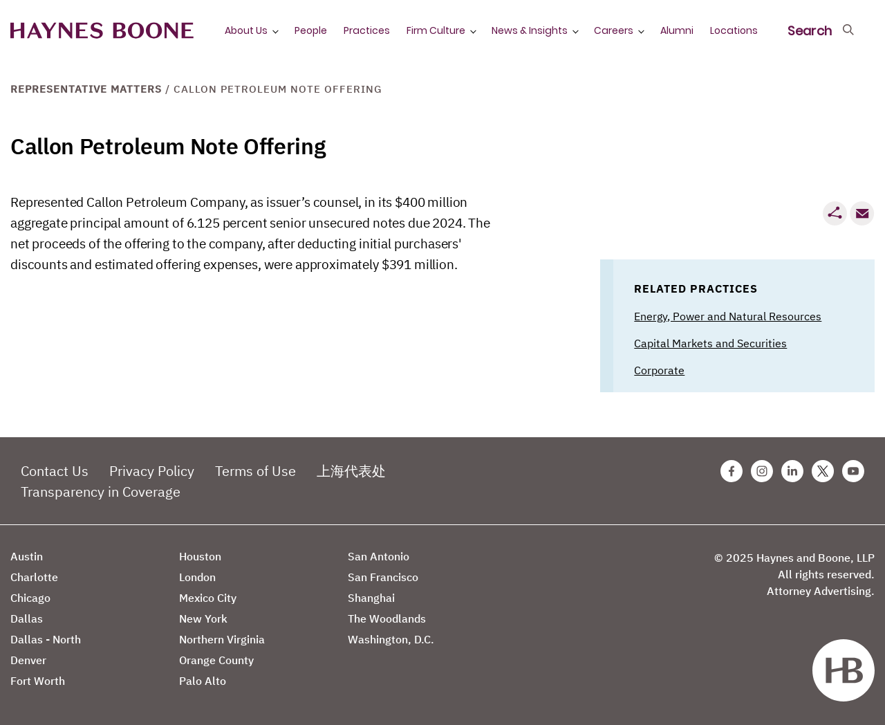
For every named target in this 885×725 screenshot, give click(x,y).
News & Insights (530, 30)
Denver (28, 660)
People (311, 30)
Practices (367, 30)
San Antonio (378, 556)
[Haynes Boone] (102, 30)
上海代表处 (351, 470)
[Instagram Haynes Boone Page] (762, 471)
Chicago (30, 598)
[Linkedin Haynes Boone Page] (792, 471)
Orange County (216, 660)
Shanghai (371, 598)
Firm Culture (436, 30)
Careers (613, 30)
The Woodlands (387, 618)
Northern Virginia (222, 639)
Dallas (26, 618)
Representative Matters (86, 88)
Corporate (659, 370)
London (197, 577)
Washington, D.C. (391, 639)
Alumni (676, 30)
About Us (246, 30)
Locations (734, 30)
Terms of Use (255, 470)
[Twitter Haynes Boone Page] (823, 471)
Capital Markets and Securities (710, 343)
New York (203, 618)
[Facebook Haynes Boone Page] (731, 471)
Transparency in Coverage (100, 491)
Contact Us (54, 470)
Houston (200, 556)
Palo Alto (202, 681)
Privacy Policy (151, 470)
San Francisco (383, 577)
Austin (26, 556)
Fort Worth (37, 681)
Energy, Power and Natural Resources (727, 316)
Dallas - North (45, 639)
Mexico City (207, 598)
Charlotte (34, 577)
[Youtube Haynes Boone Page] (853, 471)
